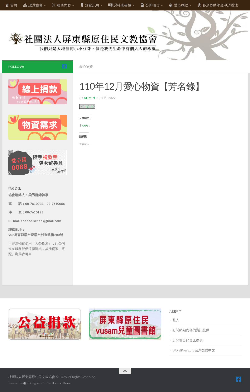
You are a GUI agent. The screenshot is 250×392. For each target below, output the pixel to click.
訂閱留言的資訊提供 (188, 340)
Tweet (84, 124)
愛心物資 (86, 66)
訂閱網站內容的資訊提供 (191, 330)
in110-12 (88, 106)
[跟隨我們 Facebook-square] (64, 66)
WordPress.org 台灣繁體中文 (194, 350)
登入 (176, 320)
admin (89, 98)
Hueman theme (61, 383)
